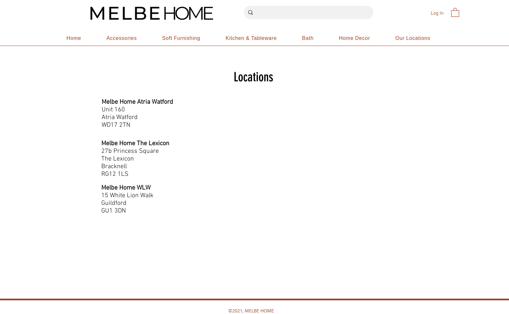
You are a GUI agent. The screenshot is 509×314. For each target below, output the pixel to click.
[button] (455, 12)
